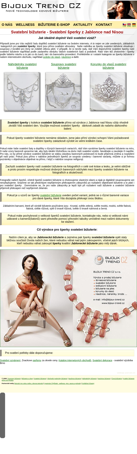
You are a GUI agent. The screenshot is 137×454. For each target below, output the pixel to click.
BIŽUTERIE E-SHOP (54, 24)
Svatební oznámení (10, 360)
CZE (124, 25)
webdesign (120, 373)
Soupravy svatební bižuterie (63, 66)
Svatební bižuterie (40, 378)
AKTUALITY (82, 24)
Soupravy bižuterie (14, 378)
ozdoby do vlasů (51, 57)
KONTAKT (104, 24)
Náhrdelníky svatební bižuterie (22, 66)
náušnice (66, 57)
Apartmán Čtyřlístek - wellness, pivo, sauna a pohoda (62, 383)
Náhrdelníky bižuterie (89, 378)
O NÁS (7, 24)
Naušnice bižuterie (74, 378)
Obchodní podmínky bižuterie (57, 378)
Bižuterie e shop (27, 378)
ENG (129, 25)
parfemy (37, 360)
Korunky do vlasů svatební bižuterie (108, 66)
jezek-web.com (130, 373)
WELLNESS (25, 24)
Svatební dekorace (102, 360)
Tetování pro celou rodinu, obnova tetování (28, 383)
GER (134, 25)
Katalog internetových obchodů (75, 360)
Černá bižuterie (117, 378)
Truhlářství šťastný (88, 383)
